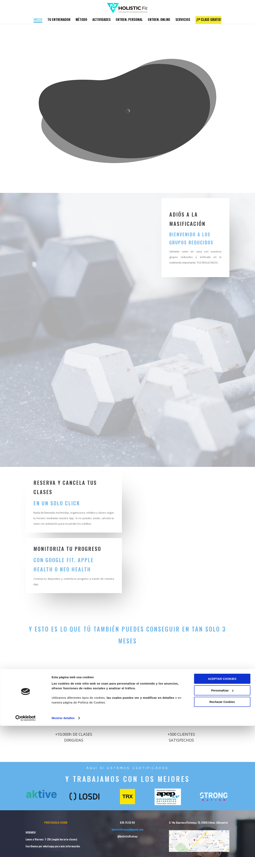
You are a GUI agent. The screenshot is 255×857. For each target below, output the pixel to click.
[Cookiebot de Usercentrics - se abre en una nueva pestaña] (25, 849)
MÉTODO (81, 20)
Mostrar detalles (63, 849)
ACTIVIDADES (101, 20)
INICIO (37, 20)
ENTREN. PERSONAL (129, 20)
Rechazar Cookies (222, 833)
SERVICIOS (182, 20)
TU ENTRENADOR (58, 20)
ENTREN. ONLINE (159, 20)
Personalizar (222, 821)
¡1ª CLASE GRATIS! (208, 20)
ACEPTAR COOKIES (222, 810)
